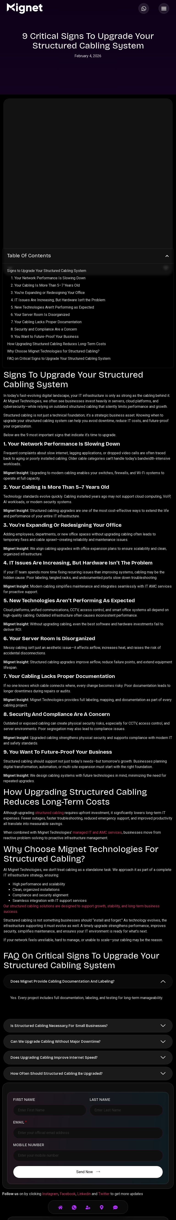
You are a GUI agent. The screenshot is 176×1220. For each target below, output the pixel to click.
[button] (167, 183)
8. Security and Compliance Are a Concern (44, 256)
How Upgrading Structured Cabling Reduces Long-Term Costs (56, 271)
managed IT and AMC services (97, 759)
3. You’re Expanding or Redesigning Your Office (48, 220)
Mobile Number (28, 1072)
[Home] (60, 1204)
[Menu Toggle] (164, 8)
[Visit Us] (102, 1204)
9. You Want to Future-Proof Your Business (45, 263)
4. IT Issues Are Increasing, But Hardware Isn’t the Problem (58, 227)
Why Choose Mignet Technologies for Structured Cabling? (53, 278)
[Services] (88, 1204)
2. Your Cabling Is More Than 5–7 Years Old (45, 212)
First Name (24, 1027)
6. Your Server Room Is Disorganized (40, 241)
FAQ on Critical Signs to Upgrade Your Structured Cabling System (58, 285)
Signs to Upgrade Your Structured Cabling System (46, 198)
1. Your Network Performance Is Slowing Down (48, 205)
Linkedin (84, 1121)
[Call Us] (74, 1204)
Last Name (100, 1027)
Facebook (68, 1121)
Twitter (104, 1121)
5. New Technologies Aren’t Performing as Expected (52, 234)
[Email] (115, 1204)
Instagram (50, 1121)
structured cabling (49, 740)
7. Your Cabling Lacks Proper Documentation (46, 249)
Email (20, 1049)
